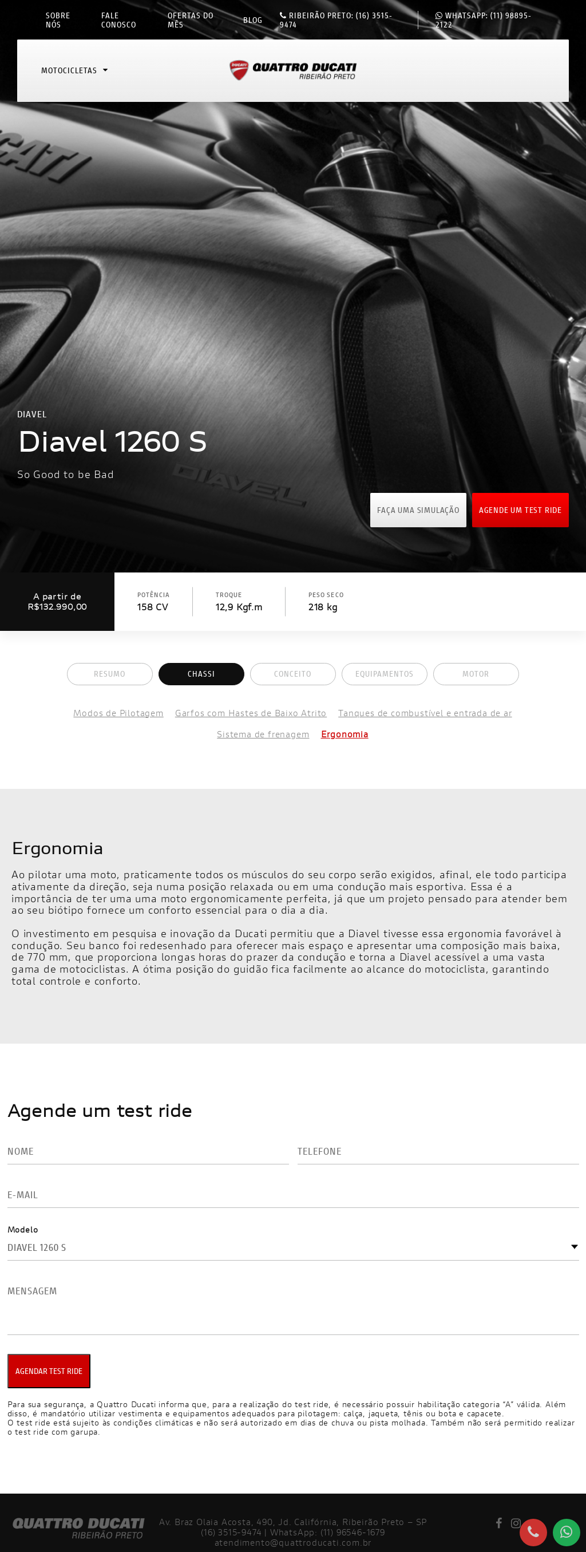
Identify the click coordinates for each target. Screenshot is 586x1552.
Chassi (201, 673)
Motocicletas (74, 71)
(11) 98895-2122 (483, 20)
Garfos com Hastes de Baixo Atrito (251, 713)
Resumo (109, 673)
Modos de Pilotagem (118, 713)
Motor (475, 673)
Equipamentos (384, 673)
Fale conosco (118, 20)
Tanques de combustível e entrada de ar (425, 713)
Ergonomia (345, 734)
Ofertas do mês (190, 20)
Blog (253, 20)
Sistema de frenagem (263, 734)
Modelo (22, 1229)
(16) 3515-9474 (336, 20)
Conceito (292, 673)
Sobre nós (58, 20)
